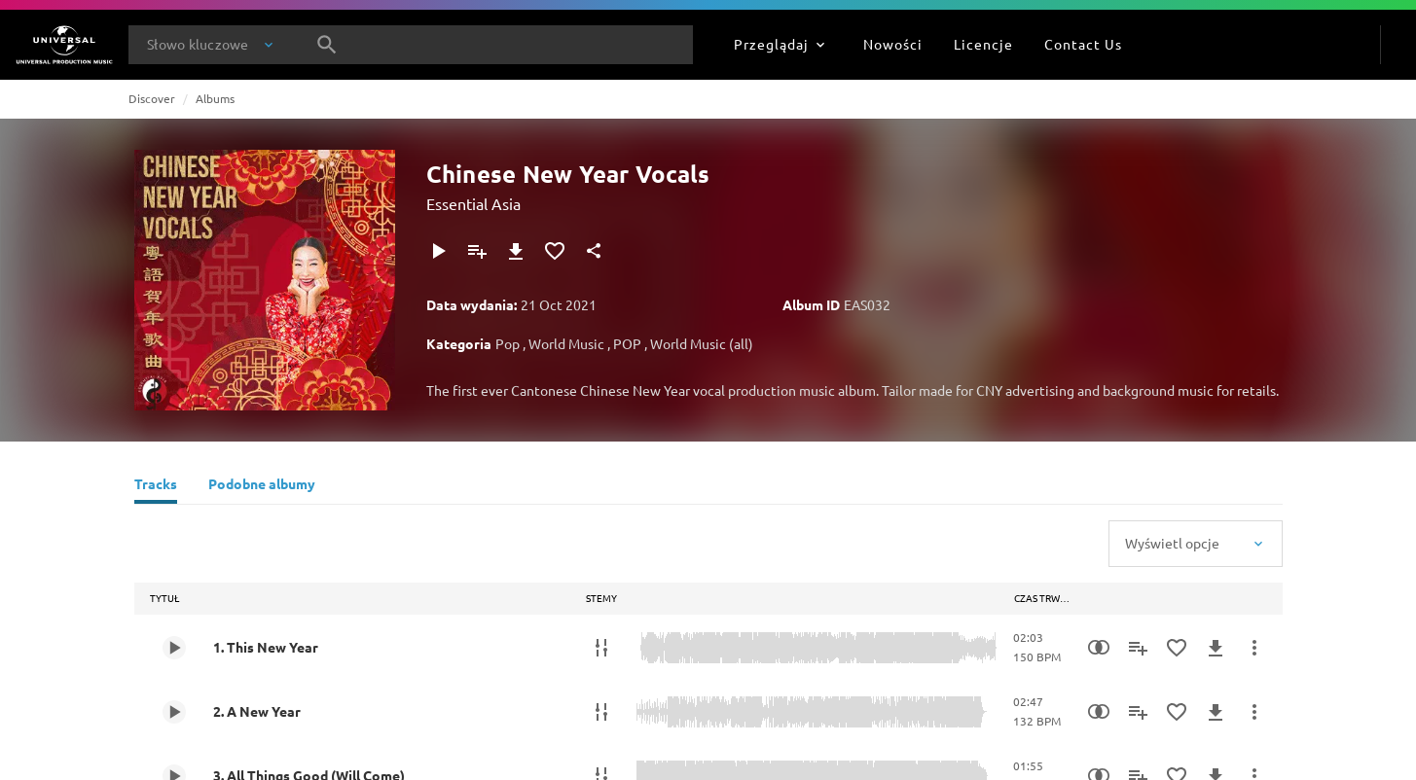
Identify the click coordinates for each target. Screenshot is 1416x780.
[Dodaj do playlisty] (477, 251)
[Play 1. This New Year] (174, 647)
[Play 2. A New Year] (174, 712)
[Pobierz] (515, 251)
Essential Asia (473, 203)
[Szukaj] (327, 44)
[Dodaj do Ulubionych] (554, 251)
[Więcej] (1254, 647)
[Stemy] (601, 647)
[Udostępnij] (593, 251)
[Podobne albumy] (261, 486)
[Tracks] (155, 486)
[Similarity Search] (1098, 647)
